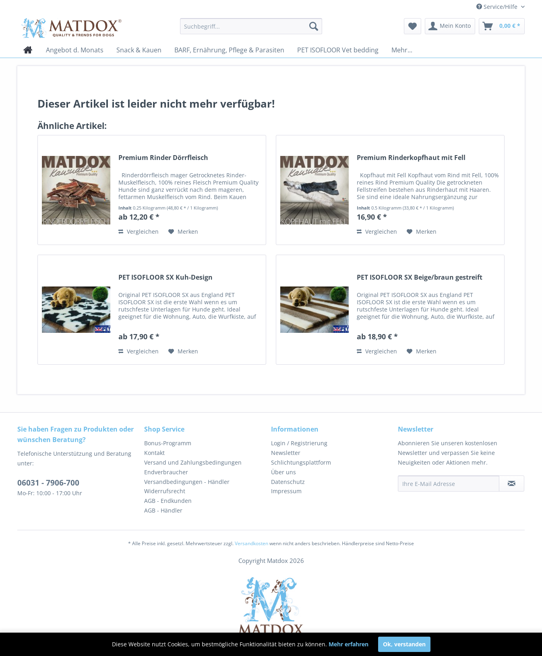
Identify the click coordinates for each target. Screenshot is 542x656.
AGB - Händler (163, 510)
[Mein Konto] (450, 26)
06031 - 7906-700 (48, 482)
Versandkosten (251, 543)
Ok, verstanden (404, 644)
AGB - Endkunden (168, 500)
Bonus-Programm (167, 443)
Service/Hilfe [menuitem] (497, 6)
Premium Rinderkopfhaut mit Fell (411, 158)
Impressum (286, 491)
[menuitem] (251, 26)
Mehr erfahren (348, 644)
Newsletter (285, 453)
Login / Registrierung (299, 443)
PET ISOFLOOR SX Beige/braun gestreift (419, 277)
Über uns (283, 472)
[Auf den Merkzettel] (183, 232)
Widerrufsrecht (164, 491)
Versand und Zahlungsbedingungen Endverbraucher (193, 467)
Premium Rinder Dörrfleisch (163, 158)
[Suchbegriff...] (251, 26)
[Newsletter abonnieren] (511, 483)
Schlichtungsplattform (301, 462)
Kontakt (154, 453)
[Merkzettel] (412, 26)
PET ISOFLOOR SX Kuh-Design (165, 277)
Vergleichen (138, 231)
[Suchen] (313, 26)
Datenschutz (288, 482)
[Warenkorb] (502, 26)
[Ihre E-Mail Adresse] (448, 483)
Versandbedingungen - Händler (187, 482)
